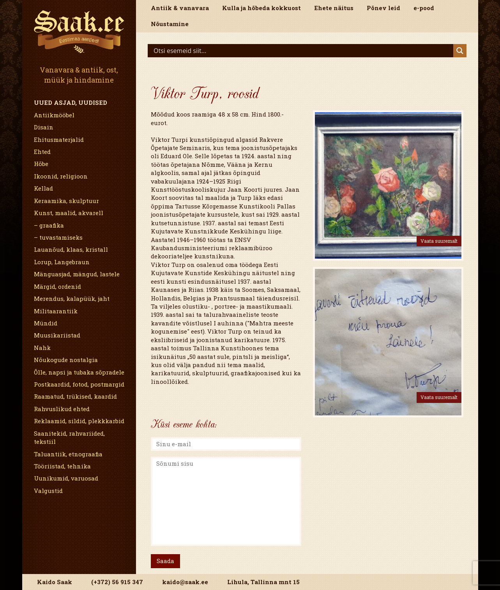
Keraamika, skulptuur (66, 201)
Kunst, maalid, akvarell (68, 213)
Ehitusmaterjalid (59, 139)
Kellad (43, 188)
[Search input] (302, 50)
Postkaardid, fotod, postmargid (79, 384)
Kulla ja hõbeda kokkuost (261, 8)
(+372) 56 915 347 (117, 582)
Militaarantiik (56, 311)
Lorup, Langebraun (62, 262)
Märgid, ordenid (57, 286)
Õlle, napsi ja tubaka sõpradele (79, 372)
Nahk (42, 348)
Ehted (42, 151)
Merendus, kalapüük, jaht (72, 298)
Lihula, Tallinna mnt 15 (263, 582)
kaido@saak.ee (185, 582)
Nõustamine (170, 24)
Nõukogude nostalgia (66, 360)
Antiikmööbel (54, 115)
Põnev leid (383, 8)
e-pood (423, 8)
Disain (43, 127)
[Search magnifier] (459, 50)
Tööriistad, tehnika (62, 466)
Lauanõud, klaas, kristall (71, 249)
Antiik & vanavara (180, 8)
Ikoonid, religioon (61, 176)
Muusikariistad (57, 335)
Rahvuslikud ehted (62, 409)
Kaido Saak (54, 582)
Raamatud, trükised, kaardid (75, 396)
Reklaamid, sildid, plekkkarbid (79, 421)
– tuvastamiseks (58, 237)
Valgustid (48, 491)
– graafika (49, 225)
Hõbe (41, 164)
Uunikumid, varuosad (66, 478)
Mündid (45, 323)
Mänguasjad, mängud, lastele (77, 274)
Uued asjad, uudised (70, 102)
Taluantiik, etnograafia (68, 454)
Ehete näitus (333, 8)
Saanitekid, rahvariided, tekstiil (69, 437)
